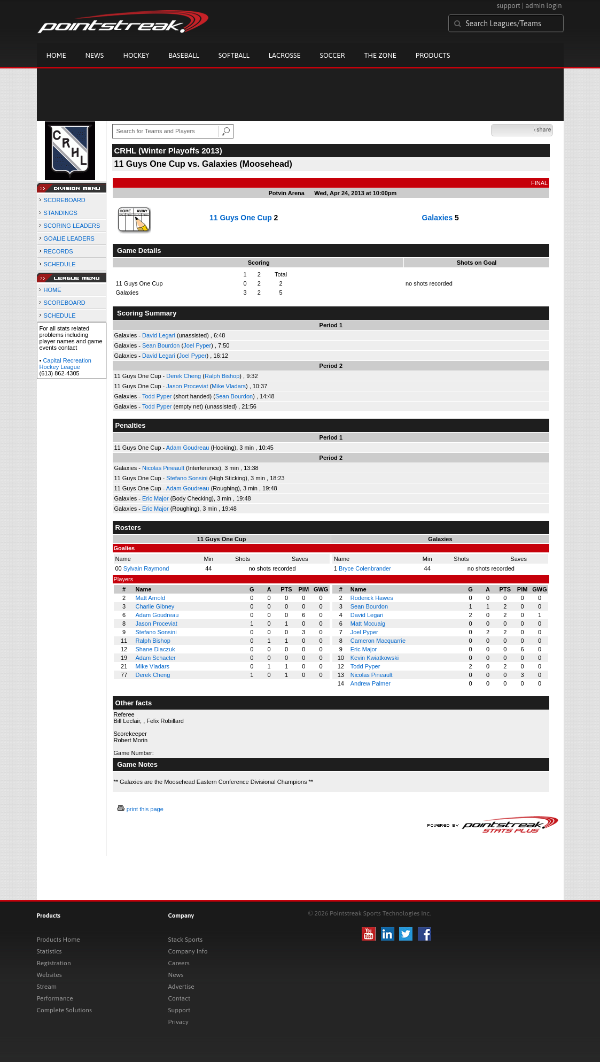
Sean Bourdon (161, 345)
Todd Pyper (157, 396)
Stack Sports (185, 939)
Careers (179, 963)
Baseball (183, 55)
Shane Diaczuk (155, 649)
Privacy (178, 1022)
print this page (145, 809)
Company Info (188, 951)
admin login (543, 6)
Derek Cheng (183, 376)
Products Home (58, 939)
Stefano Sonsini (186, 478)
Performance (55, 998)
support (508, 6)
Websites (49, 975)
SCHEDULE (60, 264)
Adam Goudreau (187, 447)
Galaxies (437, 217)
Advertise (181, 986)
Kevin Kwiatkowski (374, 658)
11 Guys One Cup (240, 217)
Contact (179, 998)
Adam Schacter (156, 658)
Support (179, 1010)
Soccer (332, 55)
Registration (54, 963)
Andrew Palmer (370, 683)
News (94, 55)
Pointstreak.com (123, 22)
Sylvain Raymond (146, 568)
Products (433, 55)
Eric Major (155, 498)
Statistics (49, 951)
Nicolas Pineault (163, 468)
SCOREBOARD (64, 200)
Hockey (136, 55)
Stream (47, 986)
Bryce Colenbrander (365, 568)
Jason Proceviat (187, 386)
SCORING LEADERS (72, 225)
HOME (52, 290)
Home (56, 55)
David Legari (158, 335)
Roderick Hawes (371, 598)
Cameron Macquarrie (378, 640)
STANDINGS (60, 213)
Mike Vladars (229, 386)
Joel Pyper (197, 345)
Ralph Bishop (222, 376)
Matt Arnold (151, 598)
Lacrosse (285, 55)
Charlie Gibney (155, 606)
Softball (234, 55)
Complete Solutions (64, 1010)
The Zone (380, 55)
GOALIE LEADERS (69, 238)
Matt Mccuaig (367, 623)
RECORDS (58, 251)
